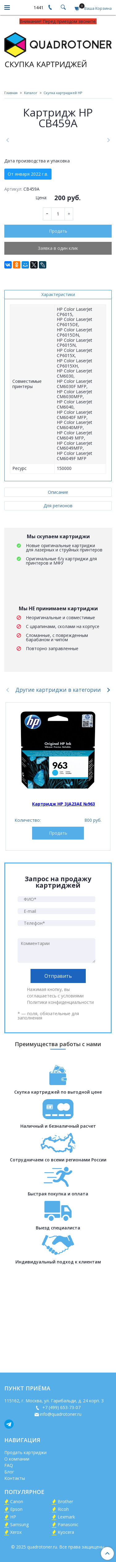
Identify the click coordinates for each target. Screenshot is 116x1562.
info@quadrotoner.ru (60, 1415)
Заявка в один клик (58, 348)
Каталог (30, 92)
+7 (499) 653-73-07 (61, 1408)
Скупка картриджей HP (63, 92)
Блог (9, 1472)
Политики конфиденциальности (60, 1102)
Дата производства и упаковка (37, 261)
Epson (16, 1510)
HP (13, 1517)
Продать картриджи (25, 1453)
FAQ (8, 1466)
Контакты (14, 1479)
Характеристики (58, 394)
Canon (16, 1502)
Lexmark (66, 1517)
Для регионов (58, 605)
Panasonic (68, 1525)
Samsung (19, 1525)
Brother (65, 1502)
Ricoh (63, 1510)
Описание (58, 592)
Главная (11, 92)
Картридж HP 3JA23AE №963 (63, 904)
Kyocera (66, 1533)
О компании (16, 1459)
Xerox (16, 1533)
